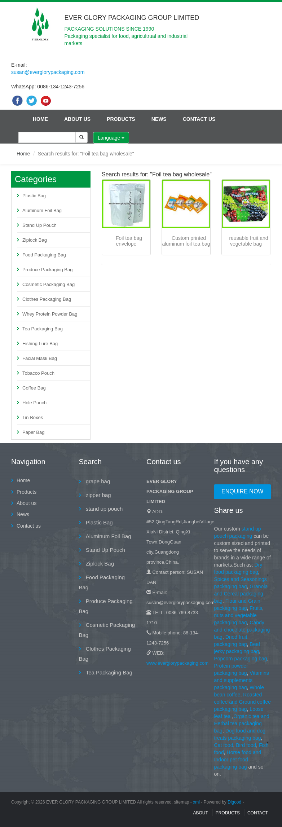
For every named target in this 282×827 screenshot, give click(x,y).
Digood (234, 802)
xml (196, 802)
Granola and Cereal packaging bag (241, 594)
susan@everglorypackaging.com (47, 72)
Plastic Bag (34, 195)
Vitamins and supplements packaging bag (241, 680)
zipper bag (97, 495)
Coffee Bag (34, 388)
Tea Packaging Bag (42, 328)
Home (40, 119)
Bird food (246, 745)
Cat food (223, 745)
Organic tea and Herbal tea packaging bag (241, 723)
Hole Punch (34, 402)
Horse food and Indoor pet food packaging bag (237, 759)
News (159, 119)
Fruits (256, 608)
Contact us (199, 119)
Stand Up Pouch (39, 225)
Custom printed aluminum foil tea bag (186, 241)
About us (77, 119)
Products (121, 119)
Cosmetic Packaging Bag (48, 284)
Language (111, 138)
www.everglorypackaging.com (177, 663)
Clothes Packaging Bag (46, 299)
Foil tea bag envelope (129, 241)
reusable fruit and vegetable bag (248, 241)
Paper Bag (33, 432)
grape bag (97, 481)
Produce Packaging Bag (47, 269)
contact (257, 812)
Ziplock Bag (34, 240)
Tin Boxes (32, 417)
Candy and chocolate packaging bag (242, 630)
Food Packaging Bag (44, 255)
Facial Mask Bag (39, 358)
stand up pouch (103, 509)
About (200, 812)
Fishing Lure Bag (40, 343)
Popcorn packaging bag (240, 658)
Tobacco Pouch (38, 373)
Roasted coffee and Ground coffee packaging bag (242, 702)
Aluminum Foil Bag (42, 210)
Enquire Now (242, 491)
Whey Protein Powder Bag (49, 314)
